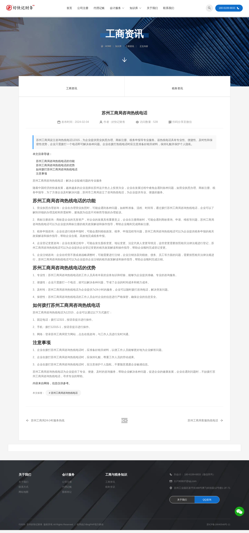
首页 (69, 8)
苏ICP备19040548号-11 (218, 527)
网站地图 (23, 495)
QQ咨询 (207, 502)
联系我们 (168, 8)
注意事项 (41, 173)
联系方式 (23, 490)
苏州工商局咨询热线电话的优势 (55, 165)
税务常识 (110, 490)
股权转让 (67, 495)
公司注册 (82, 8)
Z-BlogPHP (89, 527)
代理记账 (99, 8)
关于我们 (152, 8)
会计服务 (117, 9)
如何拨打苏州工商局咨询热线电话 (56, 169)
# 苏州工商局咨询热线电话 (63, 393)
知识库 (136, 9)
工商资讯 (130, 46)
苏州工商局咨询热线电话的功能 (55, 161)
